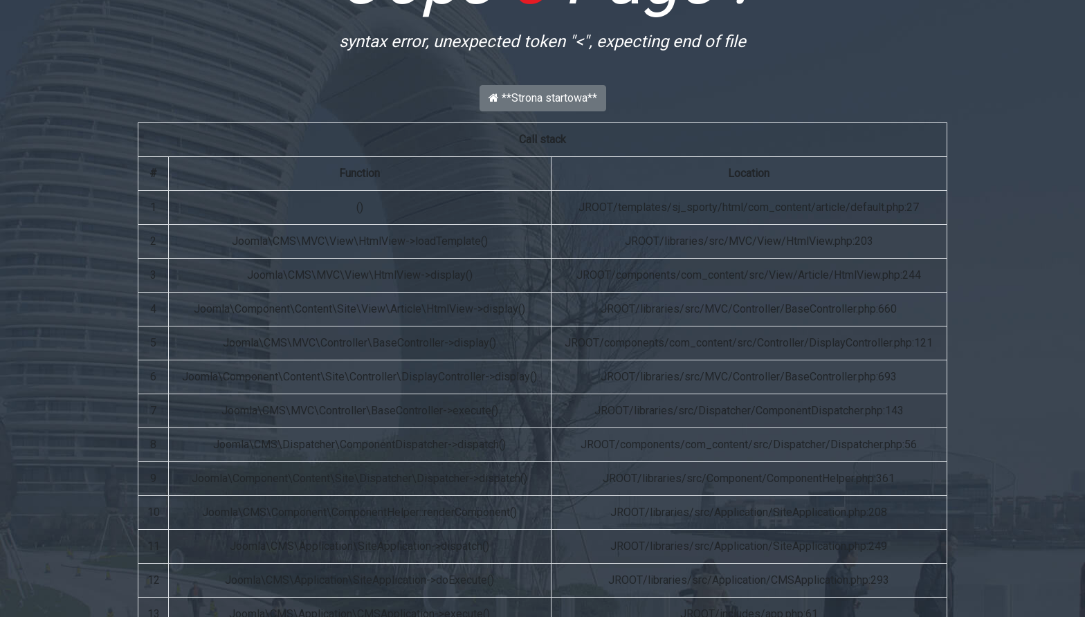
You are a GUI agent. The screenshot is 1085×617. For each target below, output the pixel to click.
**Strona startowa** (543, 97)
